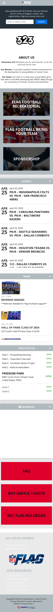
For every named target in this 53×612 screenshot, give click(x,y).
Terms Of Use (40, 599)
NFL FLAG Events (16, 582)
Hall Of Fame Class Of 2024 (20, 327)
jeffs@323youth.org (19, 549)
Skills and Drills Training (18, 579)
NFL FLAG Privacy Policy (19, 590)
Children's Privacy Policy (22, 603)
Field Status (26, 348)
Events (26, 181)
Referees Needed (12, 300)
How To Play (14, 575)
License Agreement (33, 601)
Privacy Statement (17, 601)
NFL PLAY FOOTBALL (18, 586)
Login (38, 603)
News (26, 276)
